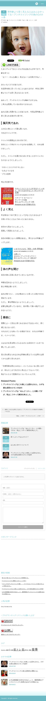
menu (42, 3)
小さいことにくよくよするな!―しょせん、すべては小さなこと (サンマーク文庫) (29, 190)
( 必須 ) (6, 487)
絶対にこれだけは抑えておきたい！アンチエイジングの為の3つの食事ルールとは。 (24, 410)
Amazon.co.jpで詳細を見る (25, 204)
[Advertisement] (17, 554)
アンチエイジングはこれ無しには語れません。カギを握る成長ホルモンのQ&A (26, 454)
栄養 (12, 650)
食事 (35, 649)
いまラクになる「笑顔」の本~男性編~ (28, 249)
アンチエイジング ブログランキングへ (12, 625)
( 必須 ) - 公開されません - (12, 494)
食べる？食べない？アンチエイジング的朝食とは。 (15, 577)
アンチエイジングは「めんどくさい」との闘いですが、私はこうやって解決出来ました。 (26, 429)
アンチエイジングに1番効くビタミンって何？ (14, 580)
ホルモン (3, 650)
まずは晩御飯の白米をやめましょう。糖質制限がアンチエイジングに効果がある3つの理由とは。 (26, 681)
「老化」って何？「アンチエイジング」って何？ (28, 416)
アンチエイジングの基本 (14, 20)
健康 (7, 650)
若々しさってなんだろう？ (20, 437)
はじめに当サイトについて (20, 445)
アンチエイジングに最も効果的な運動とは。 (24, 671)
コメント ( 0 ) (41, 468)
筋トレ (18, 649)
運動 (30, 650)
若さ (27, 650)
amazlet (24, 195)
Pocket (27, 60)
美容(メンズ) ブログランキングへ (10, 634)
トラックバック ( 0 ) (29, 468)
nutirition (5, 22)
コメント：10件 (33, 20)
